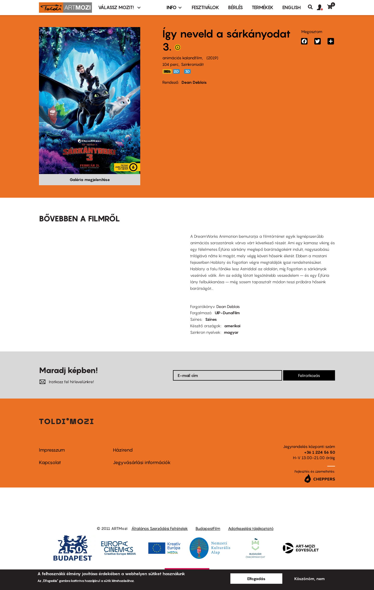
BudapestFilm (208, 528)
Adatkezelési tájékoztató (250, 528)
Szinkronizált (192, 64)
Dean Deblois (194, 82)
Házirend (123, 450)
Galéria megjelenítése (90, 179)
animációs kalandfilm (182, 57)
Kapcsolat (50, 462)
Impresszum (52, 450)
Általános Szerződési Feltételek (159, 528)
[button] (322, 7)
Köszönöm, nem (309, 578)
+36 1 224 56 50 (319, 452)
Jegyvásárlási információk (142, 462)
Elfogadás (256, 578)
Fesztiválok (205, 7)
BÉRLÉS (235, 7)
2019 (212, 57)
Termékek (262, 7)
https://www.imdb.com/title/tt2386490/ (167, 71)
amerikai (232, 325)
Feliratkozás (309, 375)
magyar (231, 332)
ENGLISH (291, 7)
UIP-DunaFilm (227, 312)
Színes (211, 319)
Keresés (312, 7)
